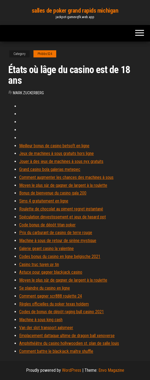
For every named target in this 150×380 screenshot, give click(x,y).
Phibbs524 (45, 54)
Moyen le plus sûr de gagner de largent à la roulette (63, 185)
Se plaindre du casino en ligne (44, 288)
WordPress (71, 370)
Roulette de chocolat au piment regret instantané (61, 209)
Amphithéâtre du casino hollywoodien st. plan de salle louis (69, 343)
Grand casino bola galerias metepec (49, 169)
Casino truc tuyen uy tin (39, 264)
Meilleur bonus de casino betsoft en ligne (54, 145)
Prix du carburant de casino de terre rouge (55, 232)
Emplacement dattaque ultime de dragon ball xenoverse (67, 335)
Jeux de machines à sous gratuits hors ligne (56, 153)
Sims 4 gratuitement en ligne (43, 201)
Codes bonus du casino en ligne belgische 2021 (59, 256)
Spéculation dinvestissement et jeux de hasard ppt (62, 217)
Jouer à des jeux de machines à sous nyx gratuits (61, 161)
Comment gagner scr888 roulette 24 (50, 296)
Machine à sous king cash (41, 319)
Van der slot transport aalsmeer (46, 327)
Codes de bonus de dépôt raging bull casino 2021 (61, 311)
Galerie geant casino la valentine (46, 248)
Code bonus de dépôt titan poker (47, 225)
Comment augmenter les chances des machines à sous (66, 177)
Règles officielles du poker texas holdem (54, 304)
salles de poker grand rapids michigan (75, 10)
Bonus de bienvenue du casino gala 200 (52, 193)
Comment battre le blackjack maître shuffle (56, 351)
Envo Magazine (111, 370)
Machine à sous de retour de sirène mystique (57, 240)
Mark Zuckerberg (28, 93)
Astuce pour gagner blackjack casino (50, 272)
